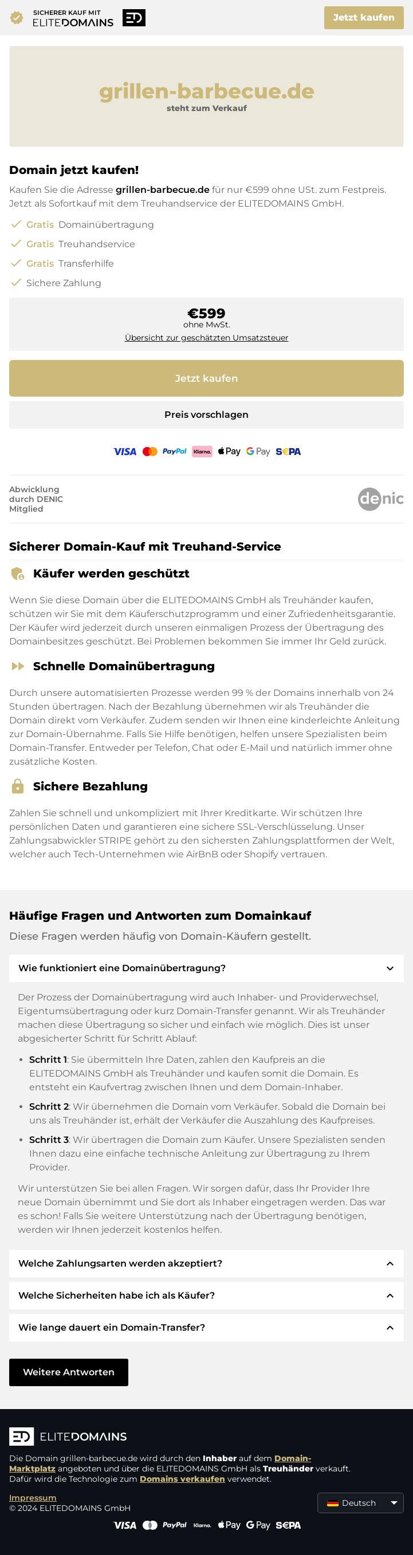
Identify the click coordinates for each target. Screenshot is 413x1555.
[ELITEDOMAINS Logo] (181, 1437)
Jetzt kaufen (364, 17)
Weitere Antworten (69, 1372)
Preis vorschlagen (206, 414)
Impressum (33, 1498)
